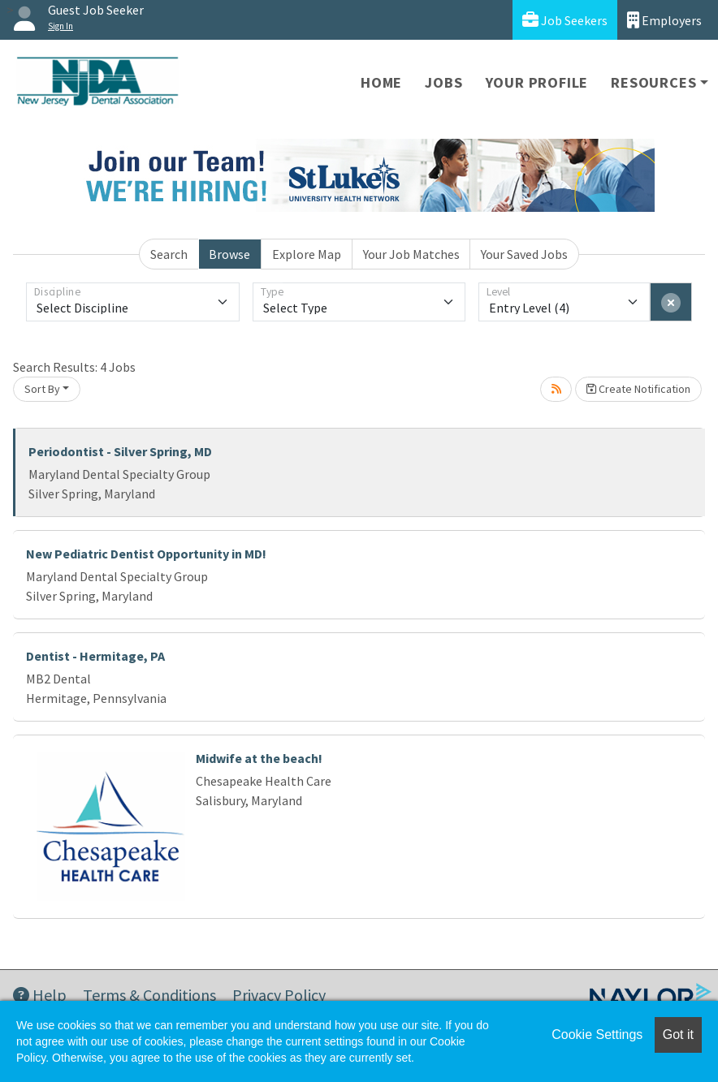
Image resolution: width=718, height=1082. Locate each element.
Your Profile (537, 82)
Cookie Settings (596, 1034)
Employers (664, 20)
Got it (678, 1034)
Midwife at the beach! (259, 758)
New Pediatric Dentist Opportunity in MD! (146, 553)
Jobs (443, 82)
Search (169, 254)
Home (381, 82)
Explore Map (306, 254)
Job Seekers (565, 20)
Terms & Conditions (149, 995)
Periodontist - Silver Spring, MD (120, 451)
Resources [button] (653, 82)
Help (40, 995)
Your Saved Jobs (524, 254)
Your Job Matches (411, 254)
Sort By (42, 389)
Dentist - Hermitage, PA (95, 656)
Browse (229, 254)
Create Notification (638, 389)
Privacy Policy (279, 995)
